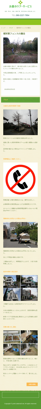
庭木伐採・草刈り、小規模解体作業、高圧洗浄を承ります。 (20, 4)
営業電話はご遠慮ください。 (12, 159)
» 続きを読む (32, 384)
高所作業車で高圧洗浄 (10, 271)
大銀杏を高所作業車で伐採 (11, 106)
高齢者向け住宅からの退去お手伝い (14, 218)
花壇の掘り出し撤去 (9, 327)
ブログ (11, 28)
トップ (3, 28)
